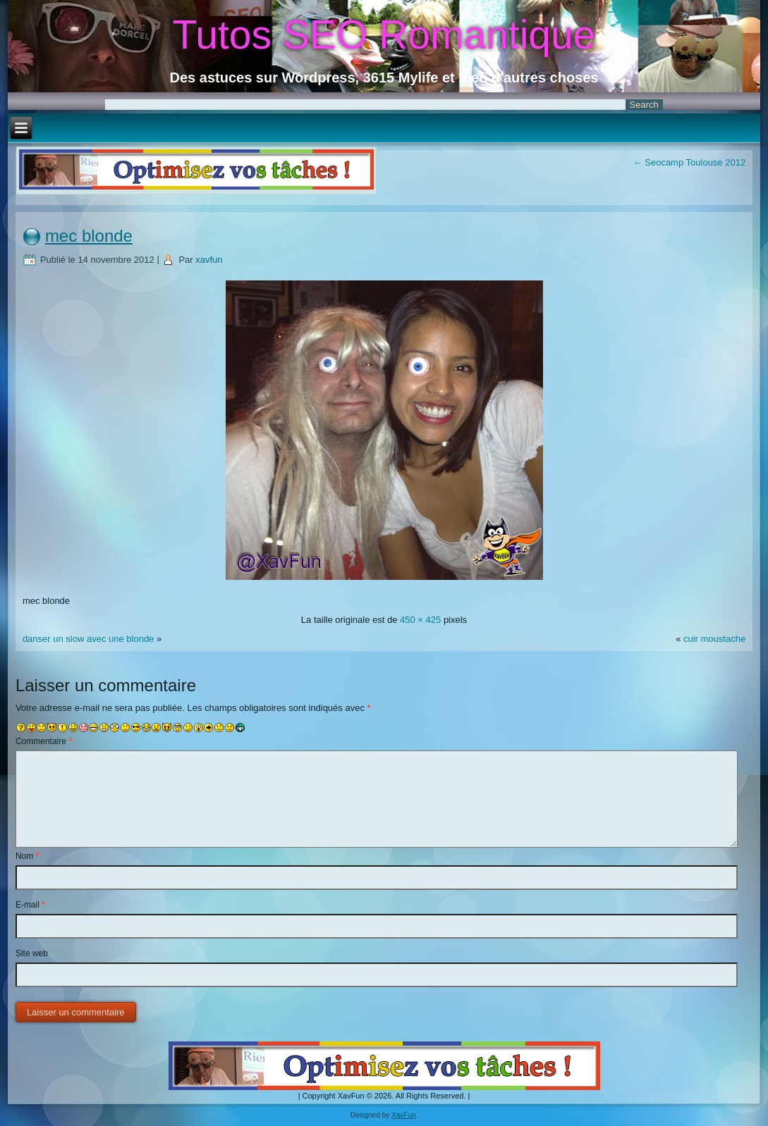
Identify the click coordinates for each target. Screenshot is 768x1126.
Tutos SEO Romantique (384, 34)
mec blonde (89, 235)
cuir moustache (714, 638)
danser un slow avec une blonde (88, 638)
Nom (27, 856)
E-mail (30, 905)
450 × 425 (420, 619)
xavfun (208, 259)
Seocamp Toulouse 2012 (689, 162)
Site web (32, 953)
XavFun (403, 1115)
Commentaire (44, 741)
